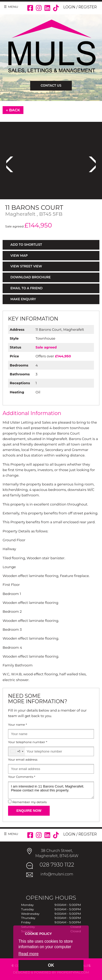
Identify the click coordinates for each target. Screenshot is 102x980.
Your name (17, 724)
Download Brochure (30, 277)
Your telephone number (27, 742)
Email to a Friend (26, 288)
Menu (13, 7)
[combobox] (16, 751)
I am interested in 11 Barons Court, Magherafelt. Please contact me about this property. (51, 790)
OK (51, 965)
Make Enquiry (23, 299)
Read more (28, 954)
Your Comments (21, 777)
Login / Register (80, 7)
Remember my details (29, 802)
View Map (19, 255)
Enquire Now (28, 811)
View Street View (26, 266)
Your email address (22, 759)
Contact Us (51, 85)
